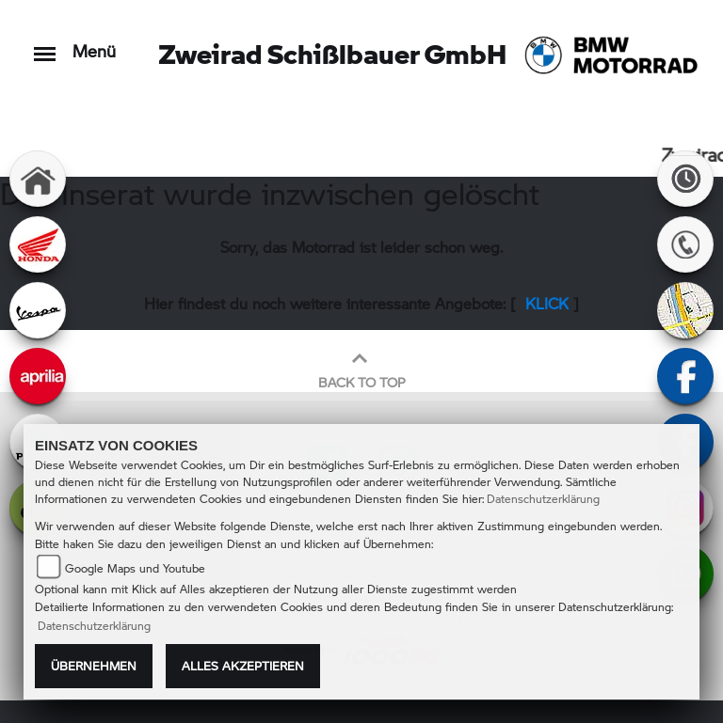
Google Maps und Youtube (135, 568)
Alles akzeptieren (243, 665)
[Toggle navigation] (45, 44)
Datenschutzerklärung (543, 499)
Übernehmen (94, 665)
